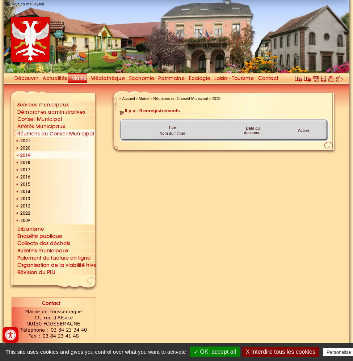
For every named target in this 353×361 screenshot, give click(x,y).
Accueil (128, 98)
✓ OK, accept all (215, 352)
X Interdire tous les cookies (280, 352)
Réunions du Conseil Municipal (180, 98)
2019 (216, 98)
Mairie (144, 98)
